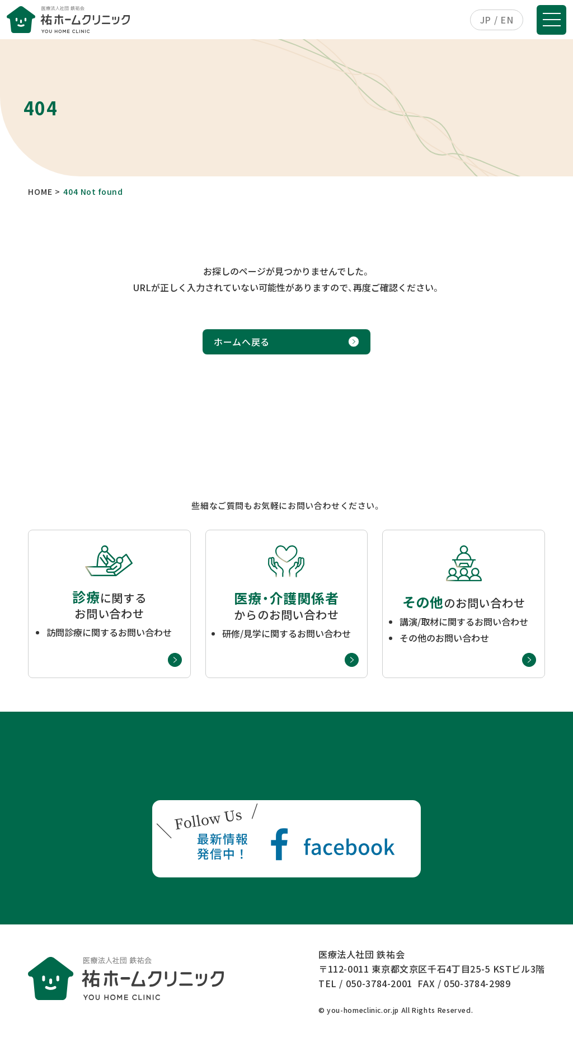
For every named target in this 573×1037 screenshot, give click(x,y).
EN (506, 19)
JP (485, 19)
